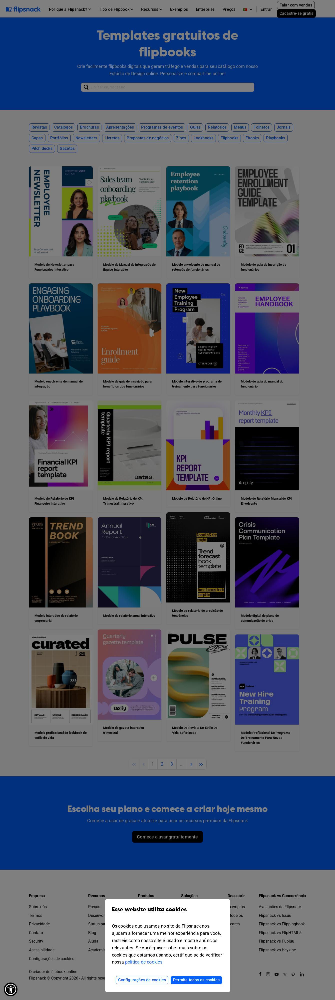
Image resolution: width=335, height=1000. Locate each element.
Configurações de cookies (142, 980)
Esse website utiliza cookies (167, 913)
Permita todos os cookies (196, 980)
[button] (10, 989)
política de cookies (144, 962)
